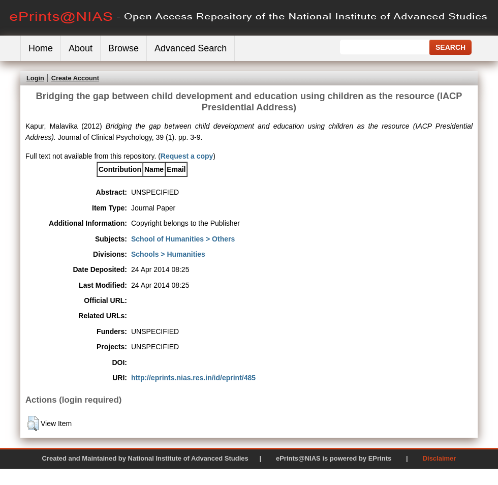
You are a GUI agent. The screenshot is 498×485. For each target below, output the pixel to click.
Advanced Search (190, 48)
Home (40, 48)
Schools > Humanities (168, 254)
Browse (123, 48)
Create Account (75, 78)
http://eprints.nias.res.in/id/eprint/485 (193, 378)
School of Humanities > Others (183, 239)
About (80, 48)
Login (35, 78)
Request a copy (187, 156)
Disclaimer (439, 458)
